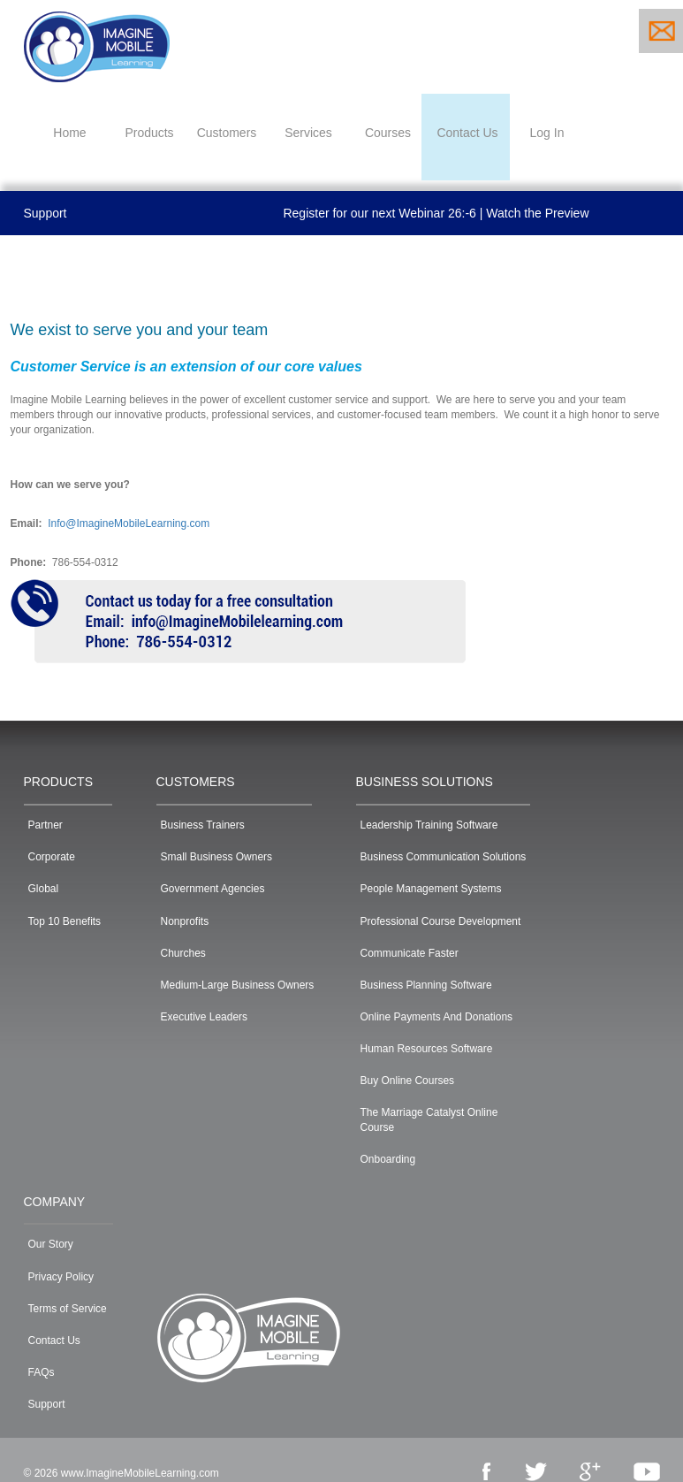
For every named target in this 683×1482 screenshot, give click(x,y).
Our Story (50, 1244)
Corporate (51, 857)
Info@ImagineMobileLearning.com (128, 523)
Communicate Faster (409, 953)
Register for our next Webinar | (382, 213)
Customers (227, 133)
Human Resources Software (426, 1049)
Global (43, 888)
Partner (45, 825)
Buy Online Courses (407, 1080)
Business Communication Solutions (443, 857)
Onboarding (388, 1159)
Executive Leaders (204, 1017)
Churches (183, 953)
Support (45, 213)
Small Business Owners (217, 857)
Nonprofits (185, 921)
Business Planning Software (426, 985)
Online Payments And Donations (436, 1017)
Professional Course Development (440, 921)
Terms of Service (67, 1308)
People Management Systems (431, 888)
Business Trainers (203, 825)
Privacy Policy (61, 1277)
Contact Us (54, 1340)
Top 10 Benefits (65, 921)
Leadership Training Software (429, 825)
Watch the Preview (537, 213)
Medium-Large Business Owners (238, 985)
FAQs (41, 1372)
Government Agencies (213, 888)
